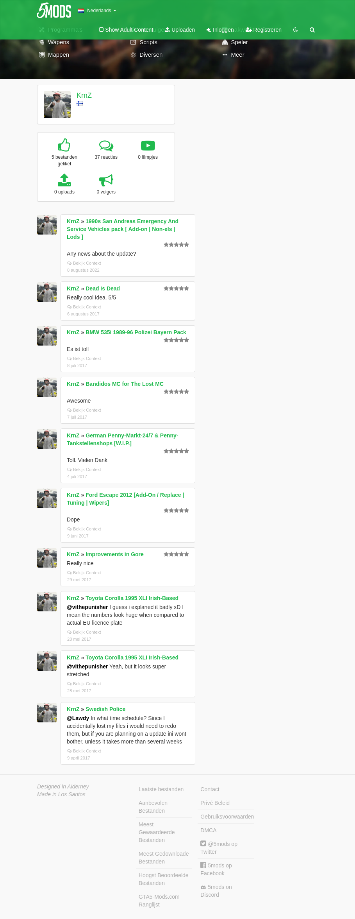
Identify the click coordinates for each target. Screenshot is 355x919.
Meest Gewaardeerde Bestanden (157, 832)
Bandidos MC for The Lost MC (125, 384)
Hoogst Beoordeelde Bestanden (164, 879)
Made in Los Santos (61, 794)
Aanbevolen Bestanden (153, 807)
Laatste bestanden (161, 789)
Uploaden (180, 30)
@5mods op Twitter (218, 847)
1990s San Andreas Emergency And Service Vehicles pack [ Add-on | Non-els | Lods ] (122, 229)
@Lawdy (78, 718)
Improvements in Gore (115, 554)
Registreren (264, 30)
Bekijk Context (84, 263)
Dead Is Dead (103, 288)
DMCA (208, 830)
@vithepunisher (87, 607)
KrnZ (84, 95)
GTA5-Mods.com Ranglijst (159, 901)
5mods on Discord (216, 891)
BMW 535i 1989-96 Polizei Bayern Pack (136, 332)
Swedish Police (105, 709)
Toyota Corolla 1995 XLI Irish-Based (132, 598)
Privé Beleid (215, 803)
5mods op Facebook (216, 869)
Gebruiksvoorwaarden (226, 816)
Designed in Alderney (63, 786)
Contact (209, 789)
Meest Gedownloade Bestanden (164, 858)
